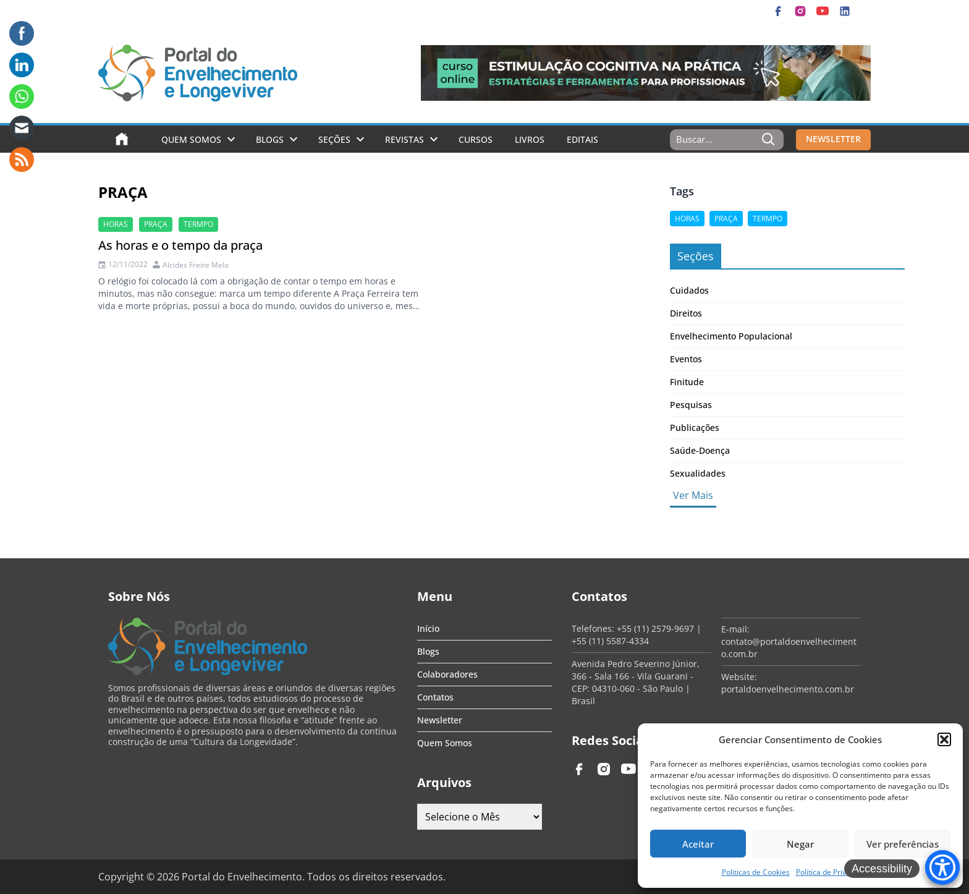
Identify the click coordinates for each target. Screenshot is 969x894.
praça (155, 224)
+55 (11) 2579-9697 (655, 628)
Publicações (694, 427)
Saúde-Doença (700, 450)
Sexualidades (698, 473)
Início (428, 628)
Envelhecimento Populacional (731, 336)
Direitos (686, 313)
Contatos (435, 697)
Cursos (476, 139)
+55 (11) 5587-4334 (610, 641)
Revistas (404, 139)
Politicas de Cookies (756, 872)
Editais (582, 139)
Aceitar (698, 844)
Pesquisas (691, 405)
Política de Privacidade (834, 872)
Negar (800, 844)
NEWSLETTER (833, 139)
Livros (529, 139)
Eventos (686, 359)
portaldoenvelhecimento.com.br (787, 689)
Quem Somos (191, 139)
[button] (944, 739)
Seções (334, 139)
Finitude (687, 382)
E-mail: (735, 629)
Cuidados (689, 290)
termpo (198, 224)
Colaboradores (447, 674)
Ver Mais (693, 495)
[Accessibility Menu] (942, 867)
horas (115, 224)
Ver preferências (902, 844)
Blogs (270, 139)
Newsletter (439, 720)
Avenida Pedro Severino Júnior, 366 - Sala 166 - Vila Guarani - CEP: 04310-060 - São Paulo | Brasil (636, 682)
